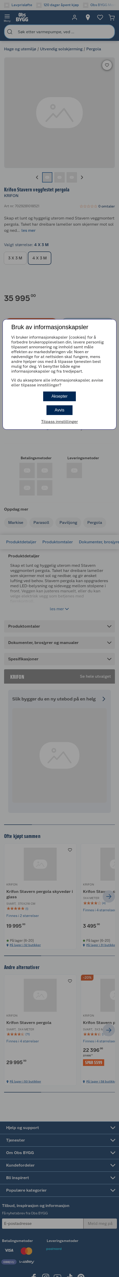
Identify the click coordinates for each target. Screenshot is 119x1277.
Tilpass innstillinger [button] (59, 421)
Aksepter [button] (59, 396)
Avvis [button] (59, 410)
